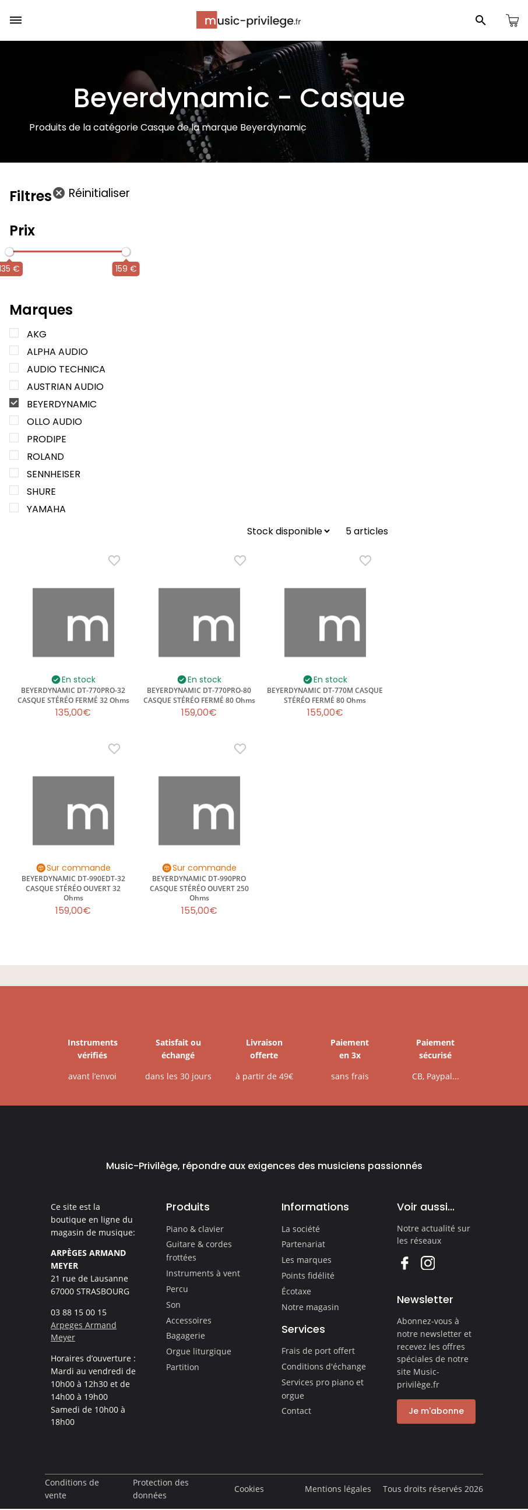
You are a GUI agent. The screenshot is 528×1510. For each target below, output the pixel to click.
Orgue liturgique (198, 1351)
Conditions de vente (72, 1489)
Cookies (249, 1488)
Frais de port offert (318, 1350)
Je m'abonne (436, 1411)
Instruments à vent (203, 1273)
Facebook (404, 1262)
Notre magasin (310, 1306)
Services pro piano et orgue (322, 1389)
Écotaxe (296, 1291)
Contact (296, 1410)
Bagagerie (185, 1335)
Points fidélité (308, 1275)
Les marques (306, 1259)
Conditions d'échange (323, 1366)
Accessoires (189, 1320)
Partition (182, 1366)
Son (173, 1304)
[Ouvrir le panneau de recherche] (481, 20)
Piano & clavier (195, 1228)
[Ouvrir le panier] (512, 20)
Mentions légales (338, 1488)
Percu (177, 1288)
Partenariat (303, 1243)
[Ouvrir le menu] (15, 20)
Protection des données (161, 1489)
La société (300, 1228)
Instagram (427, 1262)
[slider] (9, 252)
